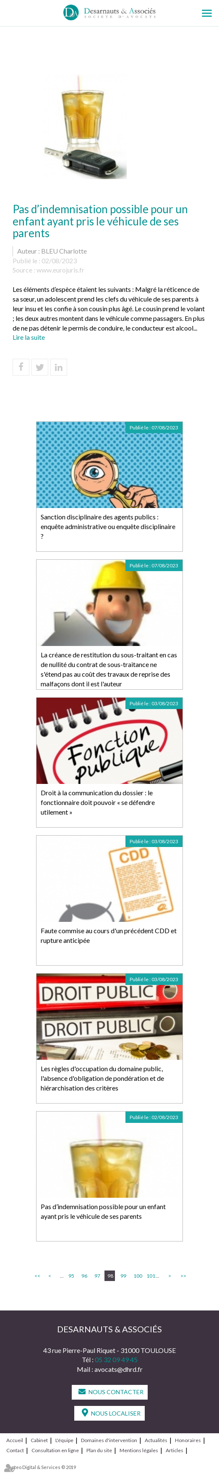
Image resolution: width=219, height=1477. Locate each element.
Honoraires (188, 1440)
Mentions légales (139, 1450)
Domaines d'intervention (109, 1440)
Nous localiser (116, 1413)
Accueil (14, 1440)
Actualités (156, 1440)
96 (84, 1276)
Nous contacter (116, 1391)
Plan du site (99, 1450)
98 (110, 1276)
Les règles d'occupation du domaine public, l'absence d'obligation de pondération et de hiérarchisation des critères (102, 1078)
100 (137, 1276)
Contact (15, 1450)
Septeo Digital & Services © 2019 (41, 1467)
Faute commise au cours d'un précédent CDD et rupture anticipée (109, 935)
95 (71, 1276)
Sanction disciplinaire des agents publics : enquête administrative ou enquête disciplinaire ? (108, 526)
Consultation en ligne (55, 1450)
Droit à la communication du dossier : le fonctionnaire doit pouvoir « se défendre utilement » (98, 802)
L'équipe (64, 1440)
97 (97, 1276)
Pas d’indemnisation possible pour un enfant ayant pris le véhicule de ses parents (103, 1211)
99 (123, 1276)
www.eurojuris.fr (60, 270)
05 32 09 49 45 (116, 1359)
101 (150, 1276)
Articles (174, 1450)
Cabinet (39, 1440)
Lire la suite (29, 337)
